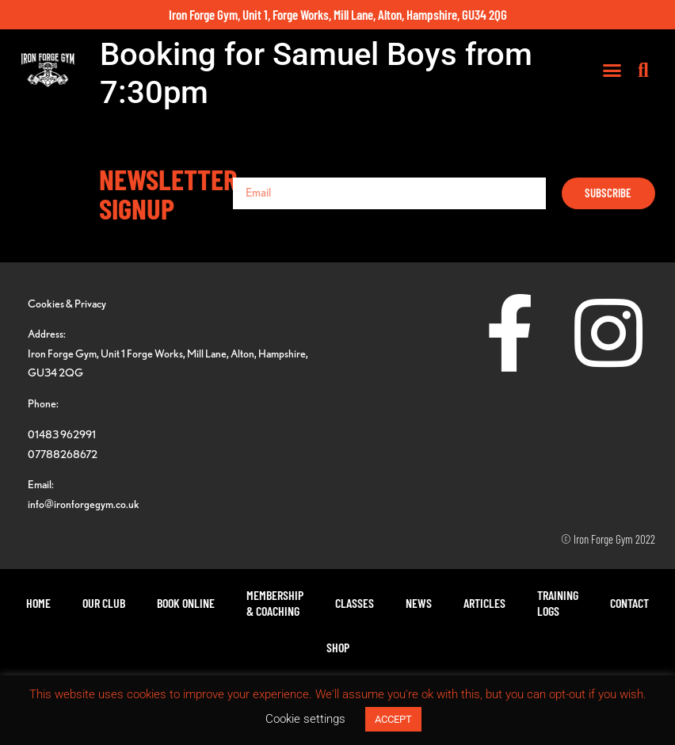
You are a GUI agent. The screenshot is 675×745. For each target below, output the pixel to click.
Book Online (186, 602)
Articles (484, 602)
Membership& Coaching (274, 602)
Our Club (103, 602)
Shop (337, 647)
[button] (612, 70)
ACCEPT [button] (393, 719)
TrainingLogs (557, 602)
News (419, 602)
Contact (629, 602)
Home (38, 602)
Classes (354, 602)
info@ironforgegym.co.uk (83, 503)
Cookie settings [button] (305, 719)
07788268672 (62, 453)
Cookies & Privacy (67, 303)
